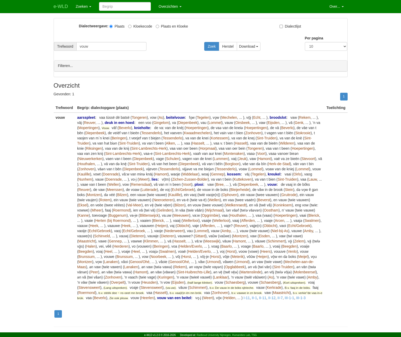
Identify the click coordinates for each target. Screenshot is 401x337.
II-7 (280, 298)
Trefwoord (65, 46)
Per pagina (314, 38)
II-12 (271, 298)
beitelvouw (175, 117)
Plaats (117, 26)
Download (248, 46)
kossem (234, 174)
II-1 (254, 298)
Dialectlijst (290, 26)
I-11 (247, 298)
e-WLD (61, 6)
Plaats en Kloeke (172, 26)
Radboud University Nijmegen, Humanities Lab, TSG (227, 335)
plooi (198, 184)
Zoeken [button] (84, 6)
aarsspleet (86, 117)
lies (155, 179)
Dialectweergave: (93, 26)
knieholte (142, 127)
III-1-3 (301, 298)
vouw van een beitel (174, 298)
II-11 (262, 298)
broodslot (277, 117)
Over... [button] (336, 6)
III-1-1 (289, 298)
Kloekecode (140, 26)
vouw (272, 184)
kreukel (274, 174)
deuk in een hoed (119, 122)
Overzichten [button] (170, 6)
